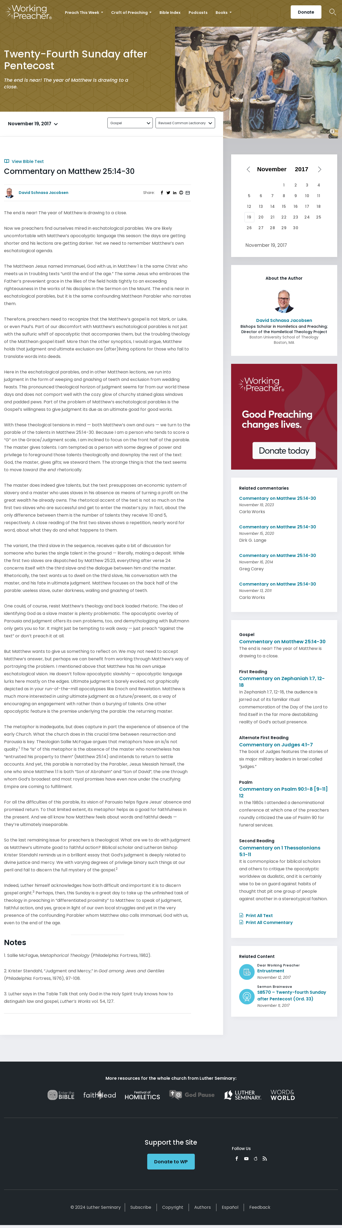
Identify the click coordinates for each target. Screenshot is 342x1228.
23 (295, 217)
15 (284, 206)
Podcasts (198, 12)
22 (284, 217)
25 (318, 217)
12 (249, 206)
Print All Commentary (266, 922)
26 (249, 228)
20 (261, 217)
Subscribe (140, 1207)
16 (296, 206)
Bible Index (170, 12)
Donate (306, 12)
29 (284, 228)
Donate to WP (171, 1161)
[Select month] (273, 169)
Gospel (116, 123)
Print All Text (256, 916)
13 (261, 206)
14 (272, 206)
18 (319, 206)
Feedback (259, 1207)
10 (307, 195)
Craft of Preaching (130, 12)
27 (261, 228)
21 (272, 217)
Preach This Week (82, 12)
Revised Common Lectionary (182, 123)
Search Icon (332, 12)
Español (230, 1207)
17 (307, 206)
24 (307, 217)
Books (222, 12)
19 (249, 217)
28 (272, 228)
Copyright (172, 1207)
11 (318, 195)
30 (295, 228)
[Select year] (303, 169)
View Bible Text (24, 161)
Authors (202, 1207)
